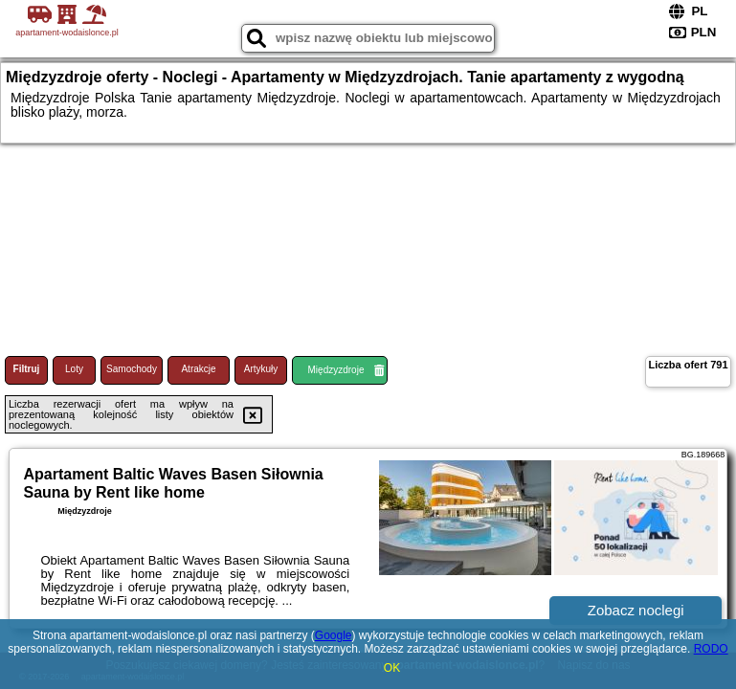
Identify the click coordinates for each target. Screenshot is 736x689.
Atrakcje (198, 369)
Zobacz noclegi (636, 610)
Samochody (131, 369)
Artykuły (261, 369)
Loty (74, 369)
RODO (711, 649)
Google (333, 635)
